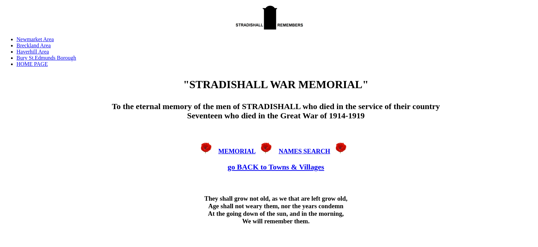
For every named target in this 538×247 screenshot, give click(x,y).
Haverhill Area (32, 52)
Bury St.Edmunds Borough (46, 58)
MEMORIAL (236, 151)
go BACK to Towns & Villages (275, 167)
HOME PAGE (32, 64)
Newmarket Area (35, 39)
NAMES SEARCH (304, 151)
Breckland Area (33, 45)
